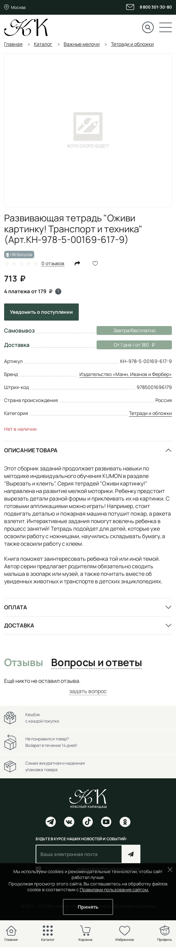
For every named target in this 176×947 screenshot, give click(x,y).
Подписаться (131, 854)
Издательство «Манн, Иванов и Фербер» (125, 374)
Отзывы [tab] (23, 663)
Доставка (19, 625)
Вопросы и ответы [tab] (96, 663)
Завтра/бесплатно (134, 330)
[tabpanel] (88, 686)
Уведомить (41, 312)
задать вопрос (88, 691)
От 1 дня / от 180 (126, 344)
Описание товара (31, 450)
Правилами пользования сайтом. (114, 889)
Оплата (15, 607)
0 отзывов (52, 264)
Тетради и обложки (150, 413)
